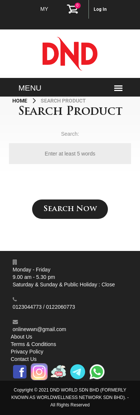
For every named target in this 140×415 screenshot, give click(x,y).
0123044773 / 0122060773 (44, 307)
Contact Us (24, 359)
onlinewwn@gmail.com (39, 329)
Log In (100, 9)
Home (20, 101)
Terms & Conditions (33, 344)
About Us (21, 337)
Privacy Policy (27, 352)
